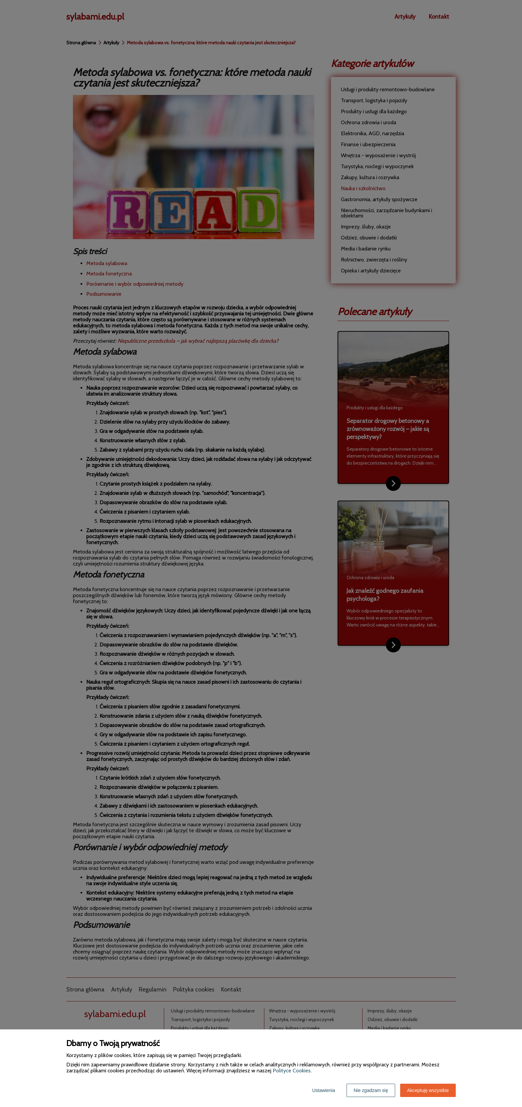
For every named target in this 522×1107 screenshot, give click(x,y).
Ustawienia (323, 1090)
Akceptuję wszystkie (428, 1090)
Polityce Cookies (292, 1070)
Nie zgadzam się (371, 1090)
